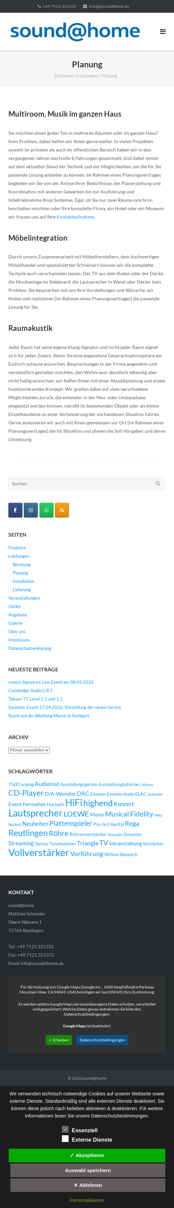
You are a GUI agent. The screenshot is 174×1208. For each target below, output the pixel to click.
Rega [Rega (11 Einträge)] (132, 823)
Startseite (63, 75)
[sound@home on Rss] (62, 510)
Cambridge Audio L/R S (30, 690)
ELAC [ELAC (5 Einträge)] (141, 794)
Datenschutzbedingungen (102, 1039)
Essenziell (80, 1129)
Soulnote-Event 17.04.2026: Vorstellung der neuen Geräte (64, 707)
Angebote (17, 614)
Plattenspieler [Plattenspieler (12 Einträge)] (70, 823)
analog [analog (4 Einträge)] (27, 784)
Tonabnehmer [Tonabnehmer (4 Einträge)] (63, 843)
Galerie (15, 623)
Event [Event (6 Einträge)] (15, 804)
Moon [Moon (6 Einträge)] (97, 814)
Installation (23, 581)
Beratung (21, 564)
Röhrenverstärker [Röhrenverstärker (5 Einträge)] (88, 834)
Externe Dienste (87, 1139)
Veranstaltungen (24, 598)
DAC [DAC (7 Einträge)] (83, 793)
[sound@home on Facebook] (15, 510)
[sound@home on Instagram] (31, 510)
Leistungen (87, 75)
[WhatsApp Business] (46, 510)
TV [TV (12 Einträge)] (103, 843)
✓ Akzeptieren (87, 1155)
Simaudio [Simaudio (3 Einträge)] (114, 834)
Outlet (14, 606)
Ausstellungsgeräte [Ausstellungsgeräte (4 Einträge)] (78, 784)
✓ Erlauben (59, 1039)
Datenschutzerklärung (29, 648)
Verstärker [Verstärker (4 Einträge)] (153, 843)
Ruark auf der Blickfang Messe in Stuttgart (48, 715)
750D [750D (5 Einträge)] (14, 784)
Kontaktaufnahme (75, 217)
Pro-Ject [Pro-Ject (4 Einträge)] (101, 824)
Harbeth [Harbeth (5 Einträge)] (55, 804)
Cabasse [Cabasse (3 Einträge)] (146, 784)
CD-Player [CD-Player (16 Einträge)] (26, 792)
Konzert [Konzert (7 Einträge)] (124, 804)
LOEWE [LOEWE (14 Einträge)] (76, 813)
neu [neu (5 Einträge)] (158, 815)
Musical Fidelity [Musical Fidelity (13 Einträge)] (129, 813)
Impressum (19, 640)
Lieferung (22, 589)
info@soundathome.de (109, 6)
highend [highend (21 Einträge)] (98, 803)
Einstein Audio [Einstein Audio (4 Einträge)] (120, 794)
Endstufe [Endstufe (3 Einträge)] (155, 794)
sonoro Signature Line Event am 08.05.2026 (51, 682)
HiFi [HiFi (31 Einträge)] (73, 802)
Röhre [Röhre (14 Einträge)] (59, 833)
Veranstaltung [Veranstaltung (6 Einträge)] (125, 843)
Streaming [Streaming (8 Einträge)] (21, 843)
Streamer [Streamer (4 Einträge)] (132, 834)
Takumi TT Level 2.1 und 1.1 (35, 699)
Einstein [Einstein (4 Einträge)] (98, 794)
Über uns (16, 631)
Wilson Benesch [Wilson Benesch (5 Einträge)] (121, 854)
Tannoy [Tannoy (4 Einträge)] (42, 843)
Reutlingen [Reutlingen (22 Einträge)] (28, 833)
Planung (20, 573)
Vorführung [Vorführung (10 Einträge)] (86, 853)
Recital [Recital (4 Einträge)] (117, 824)
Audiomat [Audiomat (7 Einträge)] (47, 784)
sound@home (94, 1078)
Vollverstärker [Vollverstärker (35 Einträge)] (38, 852)
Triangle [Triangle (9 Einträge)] (87, 843)
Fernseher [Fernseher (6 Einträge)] (34, 804)
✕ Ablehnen (88, 1185)
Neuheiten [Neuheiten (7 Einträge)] (35, 824)
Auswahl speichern (88, 1170)
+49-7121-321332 (59, 6)
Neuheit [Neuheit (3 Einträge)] (14, 824)
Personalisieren (87, 1200)
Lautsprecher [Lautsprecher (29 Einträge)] (35, 813)
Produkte (17, 547)
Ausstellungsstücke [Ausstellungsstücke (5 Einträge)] (118, 784)
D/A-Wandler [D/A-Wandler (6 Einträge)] (60, 794)
